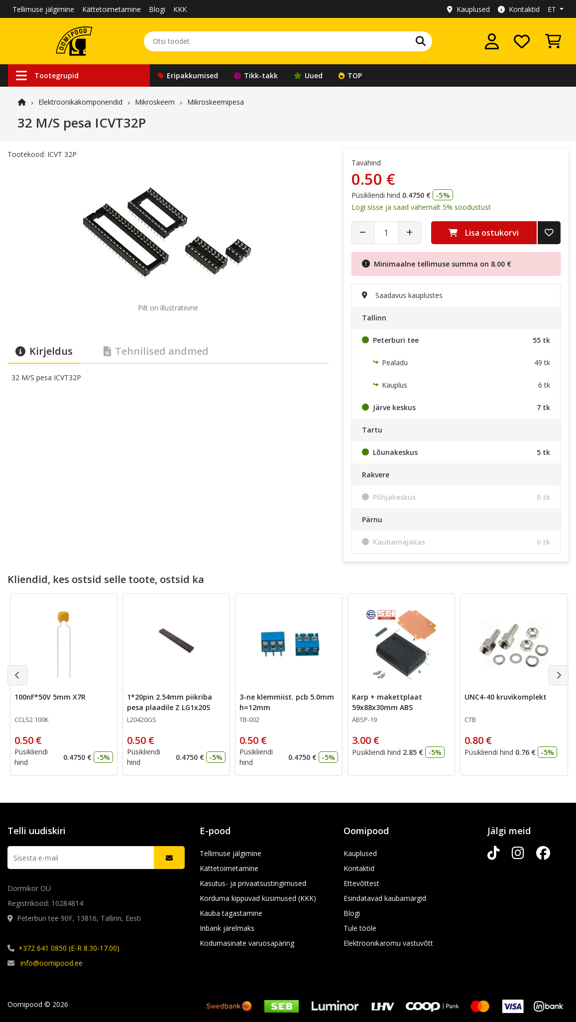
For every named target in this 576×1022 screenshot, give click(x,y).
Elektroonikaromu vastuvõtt (388, 943)
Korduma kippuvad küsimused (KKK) (258, 898)
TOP (350, 75)
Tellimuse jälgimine (43, 9)
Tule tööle (360, 928)
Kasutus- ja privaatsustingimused (253, 883)
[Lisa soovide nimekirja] (549, 232)
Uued (308, 75)
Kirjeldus (44, 351)
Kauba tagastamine (231, 913)
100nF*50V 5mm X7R (50, 697)
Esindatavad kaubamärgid (385, 898)
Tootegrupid (47, 75)
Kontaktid (519, 9)
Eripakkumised (188, 75)
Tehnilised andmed (156, 351)
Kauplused (468, 9)
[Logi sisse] (491, 41)
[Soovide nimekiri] (521, 41)
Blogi (157, 9)
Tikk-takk (256, 75)
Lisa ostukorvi (484, 232)
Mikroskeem (155, 102)
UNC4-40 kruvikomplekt (505, 697)
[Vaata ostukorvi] (553, 41)
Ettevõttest (361, 883)
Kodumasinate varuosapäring (247, 943)
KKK (180, 9)
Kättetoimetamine (111, 9)
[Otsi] (420, 41)
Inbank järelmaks (227, 928)
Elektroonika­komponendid (80, 102)
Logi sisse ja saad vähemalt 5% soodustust (421, 207)
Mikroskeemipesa (215, 102)
